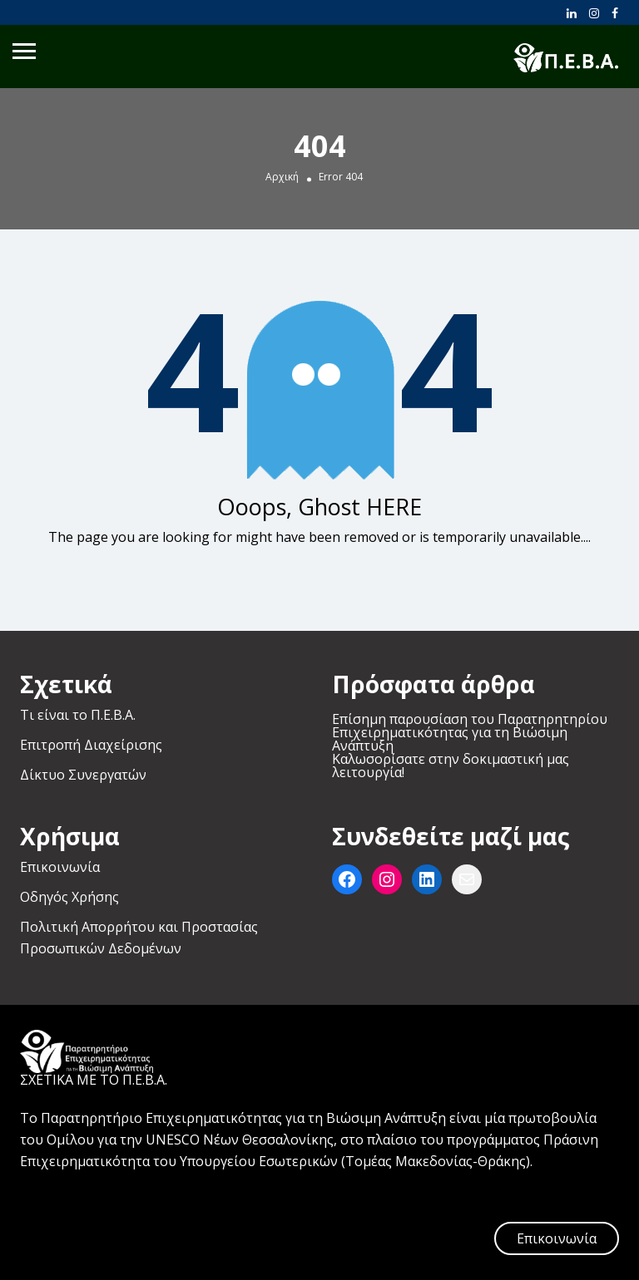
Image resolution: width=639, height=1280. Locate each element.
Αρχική (282, 177)
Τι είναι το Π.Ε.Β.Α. (78, 715)
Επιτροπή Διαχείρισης (91, 745)
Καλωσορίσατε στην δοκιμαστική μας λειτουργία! (450, 765)
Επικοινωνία (60, 867)
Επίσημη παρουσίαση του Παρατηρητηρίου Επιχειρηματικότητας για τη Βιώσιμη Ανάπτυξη (469, 732)
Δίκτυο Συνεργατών (83, 775)
